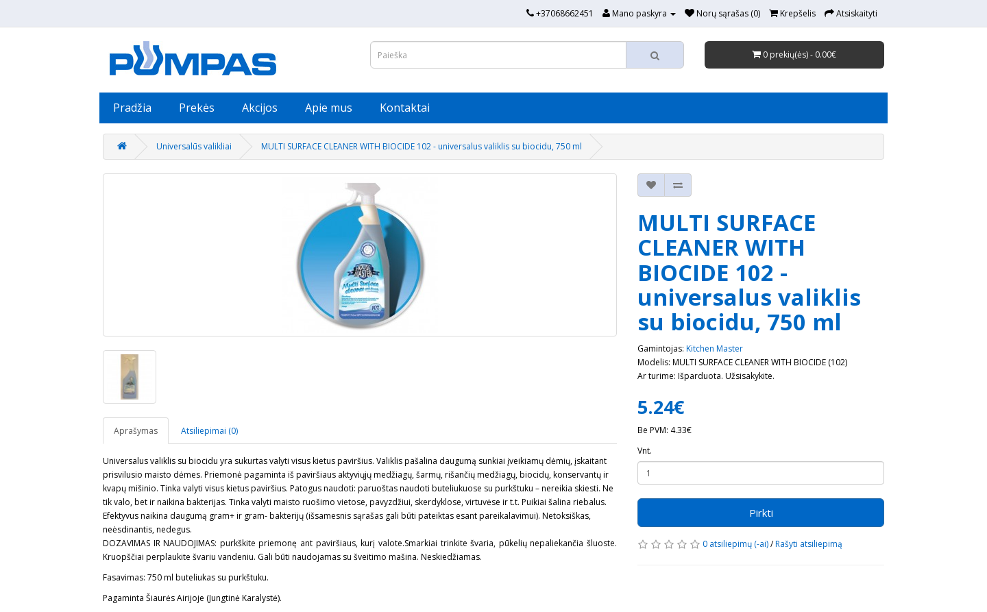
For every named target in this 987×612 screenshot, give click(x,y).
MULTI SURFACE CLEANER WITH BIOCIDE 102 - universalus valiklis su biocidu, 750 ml (421, 146)
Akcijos (260, 107)
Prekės (197, 107)
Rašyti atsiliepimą (808, 544)
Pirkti (761, 512)
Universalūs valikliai (194, 146)
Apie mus (328, 107)
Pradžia (132, 107)
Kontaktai (405, 107)
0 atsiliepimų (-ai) (735, 544)
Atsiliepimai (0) (209, 431)
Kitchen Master (714, 348)
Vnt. (644, 450)
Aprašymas (136, 431)
